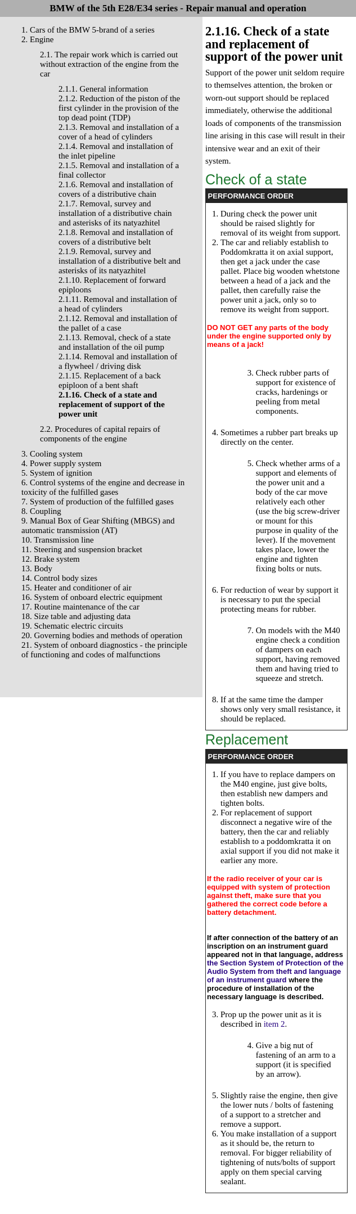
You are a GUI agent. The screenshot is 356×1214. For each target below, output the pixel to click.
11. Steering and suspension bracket (81, 549)
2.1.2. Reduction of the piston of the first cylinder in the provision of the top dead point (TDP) (119, 108)
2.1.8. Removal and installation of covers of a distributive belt (115, 237)
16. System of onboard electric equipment (92, 597)
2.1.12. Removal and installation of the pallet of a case (117, 323)
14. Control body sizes (59, 578)
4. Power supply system (61, 463)
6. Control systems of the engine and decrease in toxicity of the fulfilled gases (102, 487)
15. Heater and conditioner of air (76, 587)
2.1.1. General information (103, 88)
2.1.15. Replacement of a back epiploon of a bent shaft (109, 380)
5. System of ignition (56, 472)
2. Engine (37, 39)
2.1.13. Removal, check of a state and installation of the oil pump (114, 342)
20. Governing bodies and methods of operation (101, 635)
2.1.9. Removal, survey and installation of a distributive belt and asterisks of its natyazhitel (119, 261)
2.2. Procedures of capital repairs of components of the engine (100, 434)
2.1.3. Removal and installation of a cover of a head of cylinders (118, 132)
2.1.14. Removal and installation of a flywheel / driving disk (117, 361)
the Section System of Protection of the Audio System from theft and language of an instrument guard (275, 971)
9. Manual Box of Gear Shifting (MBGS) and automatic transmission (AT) (97, 525)
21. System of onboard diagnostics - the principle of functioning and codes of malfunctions (104, 649)
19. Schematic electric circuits (72, 625)
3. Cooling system (52, 453)
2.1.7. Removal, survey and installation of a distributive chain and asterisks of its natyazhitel (115, 213)
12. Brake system (50, 558)
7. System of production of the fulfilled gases (97, 501)
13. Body (36, 568)
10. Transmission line (57, 539)
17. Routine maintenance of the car (80, 606)
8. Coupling (41, 511)
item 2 (274, 1023)
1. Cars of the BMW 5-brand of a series (88, 29)
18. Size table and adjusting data (75, 616)
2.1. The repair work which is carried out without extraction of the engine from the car (109, 64)
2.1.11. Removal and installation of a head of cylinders (117, 304)
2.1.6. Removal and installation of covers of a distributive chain (115, 189)
